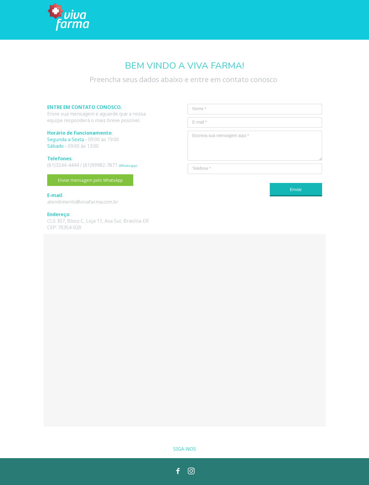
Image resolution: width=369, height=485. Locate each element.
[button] (90, 180)
